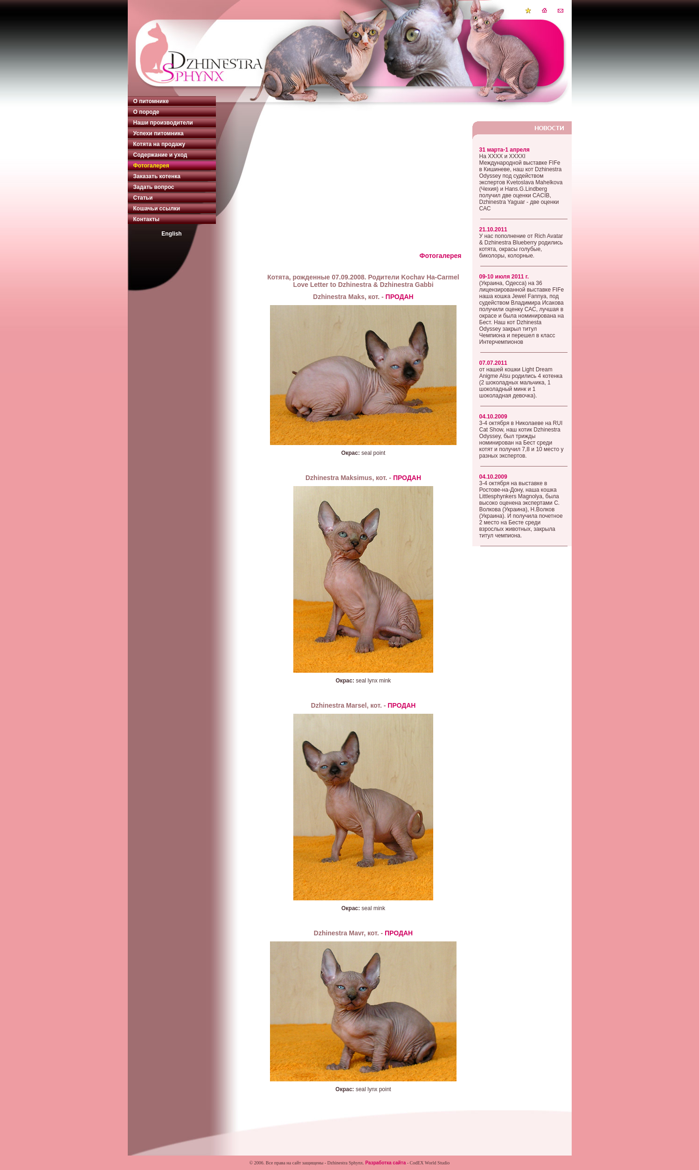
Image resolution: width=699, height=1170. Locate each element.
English (171, 233)
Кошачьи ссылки (156, 208)
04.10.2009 (493, 416)
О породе (146, 112)
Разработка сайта (385, 1162)
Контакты (146, 219)
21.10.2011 (493, 229)
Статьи (143, 198)
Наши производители (163, 122)
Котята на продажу (159, 144)
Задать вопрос (153, 187)
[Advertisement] (363, 186)
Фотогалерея (151, 165)
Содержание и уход (160, 155)
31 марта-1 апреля (504, 149)
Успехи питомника (158, 133)
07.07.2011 (493, 363)
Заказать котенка (156, 176)
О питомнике (151, 101)
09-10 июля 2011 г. (504, 276)
